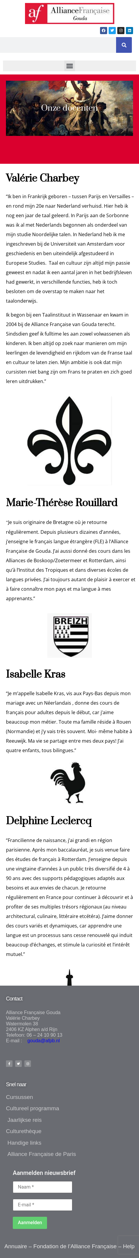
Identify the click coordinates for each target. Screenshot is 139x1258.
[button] (69, 66)
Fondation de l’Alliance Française (75, 1246)
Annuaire (15, 1246)
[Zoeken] (124, 45)
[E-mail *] (42, 1205)
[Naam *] (42, 1187)
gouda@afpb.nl (42, 1040)
